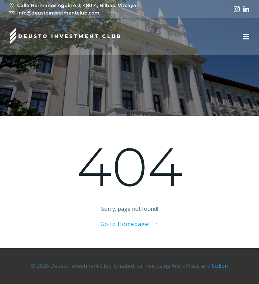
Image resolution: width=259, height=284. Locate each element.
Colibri (220, 265)
